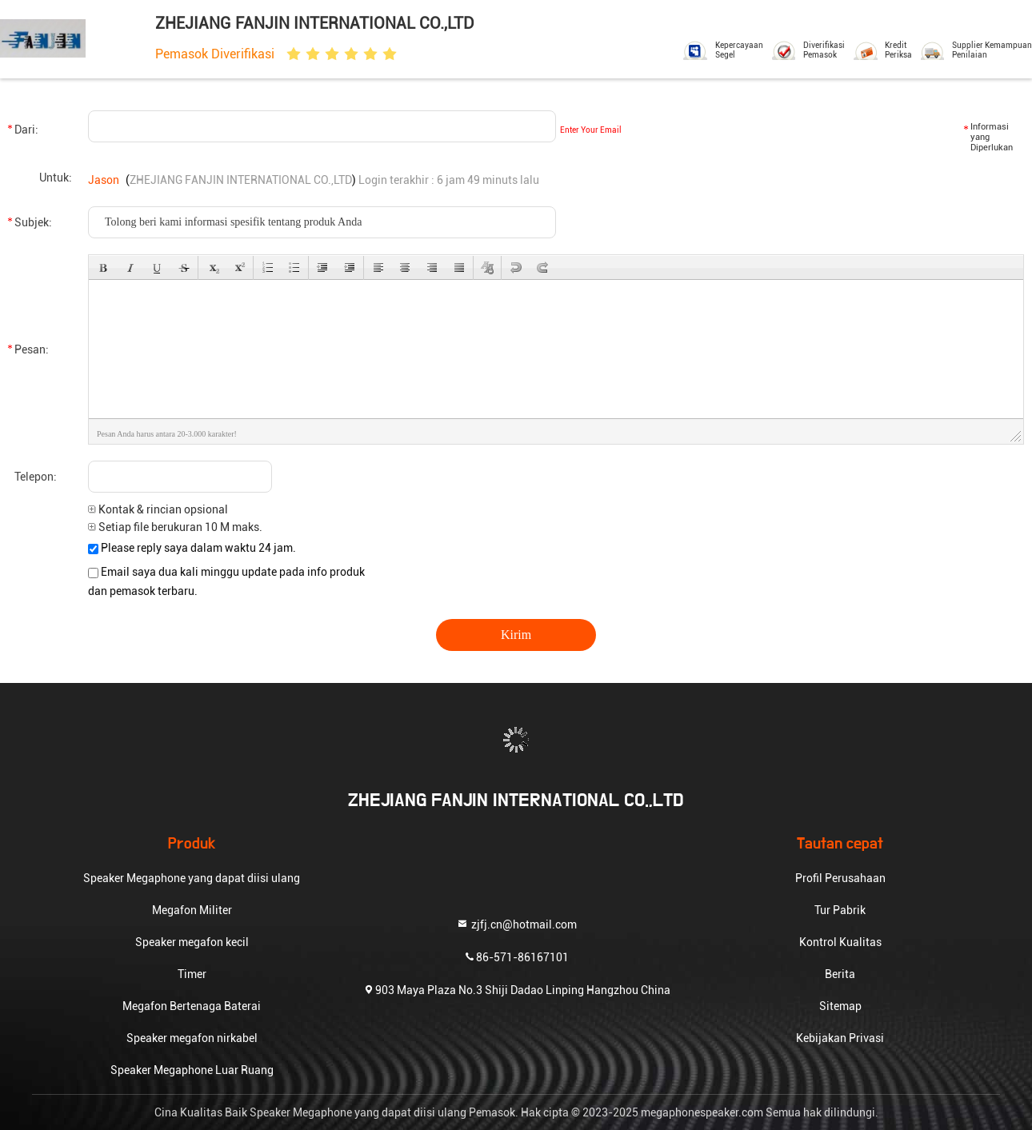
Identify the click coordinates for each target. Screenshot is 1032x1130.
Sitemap (840, 1006)
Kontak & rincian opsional (158, 509)
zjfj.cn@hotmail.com (516, 923)
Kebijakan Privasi (840, 1038)
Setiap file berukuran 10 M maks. (175, 527)
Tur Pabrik (840, 910)
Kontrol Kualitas (840, 942)
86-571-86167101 (516, 956)
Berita (840, 974)
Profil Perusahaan (840, 878)
